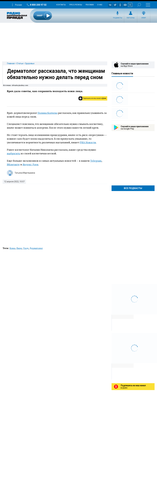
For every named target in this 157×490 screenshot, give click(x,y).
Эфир (143, 18)
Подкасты (117, 18)
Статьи (19, 63)
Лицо (19, 248)
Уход (26, 248)
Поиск (139, 5)
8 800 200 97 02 (38, 4)
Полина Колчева (47, 113)
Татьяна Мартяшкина (25, 173)
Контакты (61, 5)
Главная (11, 63)
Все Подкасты (133, 188)
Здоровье (29, 63)
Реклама (90, 5)
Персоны (130, 18)
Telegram (96, 160)
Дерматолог (36, 248)
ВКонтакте (13, 164)
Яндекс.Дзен (30, 164)
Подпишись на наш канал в (94, 98)
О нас (99, 5)
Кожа (12, 248)
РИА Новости (88, 142)
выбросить (13, 153)
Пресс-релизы (75, 5)
